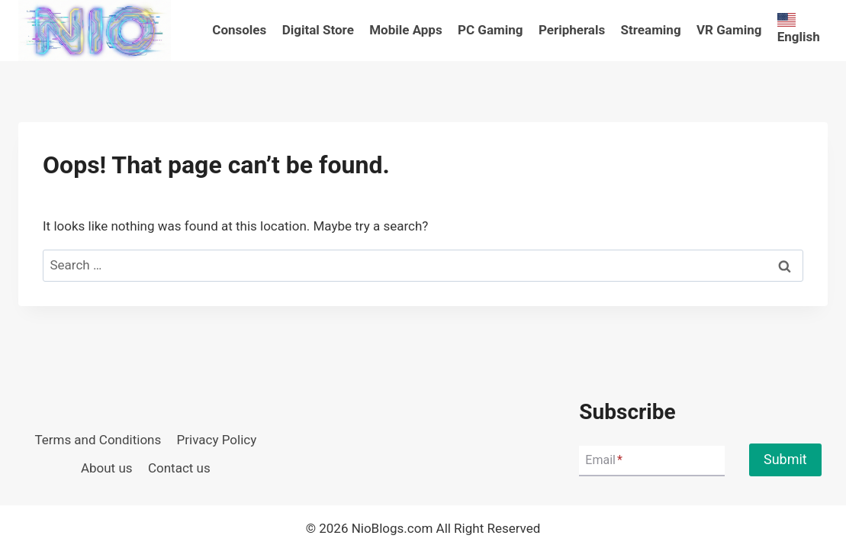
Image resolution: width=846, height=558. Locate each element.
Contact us (179, 468)
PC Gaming (490, 29)
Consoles (239, 29)
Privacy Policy (217, 439)
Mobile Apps (405, 29)
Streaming (651, 29)
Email (603, 460)
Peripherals (572, 29)
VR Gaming (728, 29)
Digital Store (318, 29)
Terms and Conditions (97, 439)
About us (107, 468)
